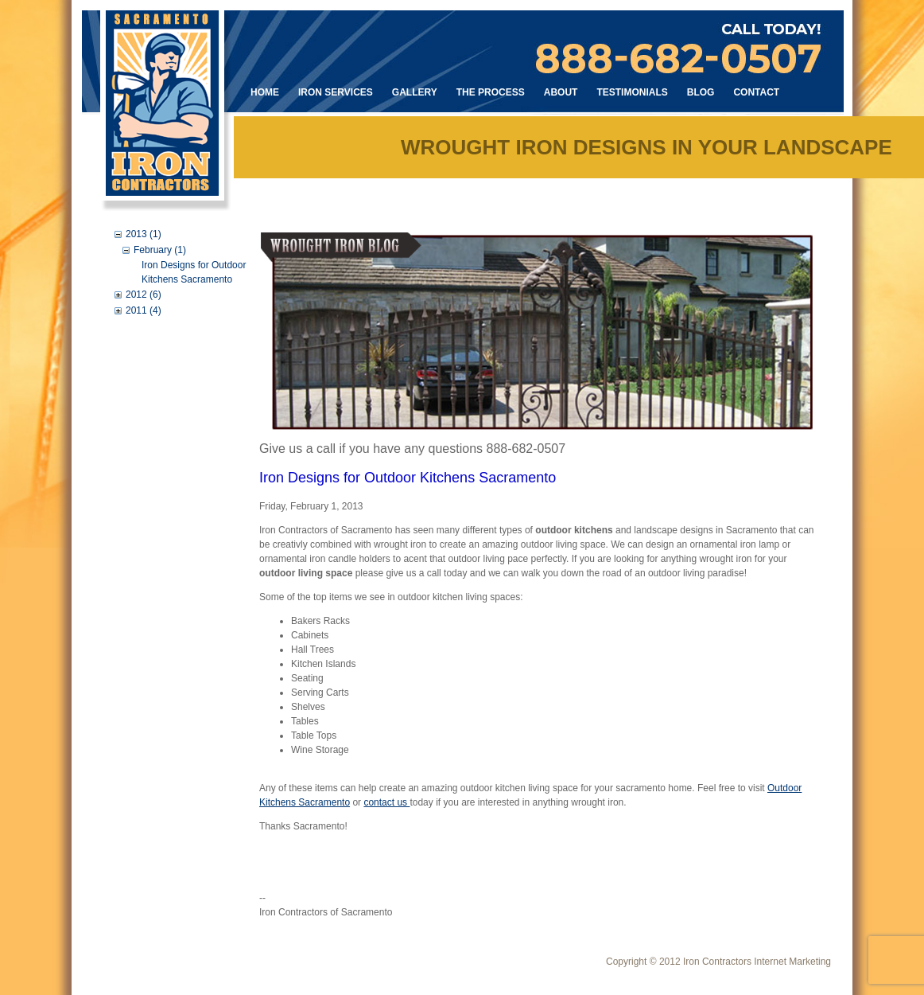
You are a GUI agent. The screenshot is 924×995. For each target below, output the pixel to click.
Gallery (414, 92)
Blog (701, 92)
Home (264, 92)
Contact (756, 92)
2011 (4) (143, 310)
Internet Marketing (792, 961)
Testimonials (631, 92)
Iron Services (335, 92)
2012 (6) (143, 294)
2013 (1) (143, 234)
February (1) (160, 250)
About (561, 92)
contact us (386, 802)
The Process (490, 92)
